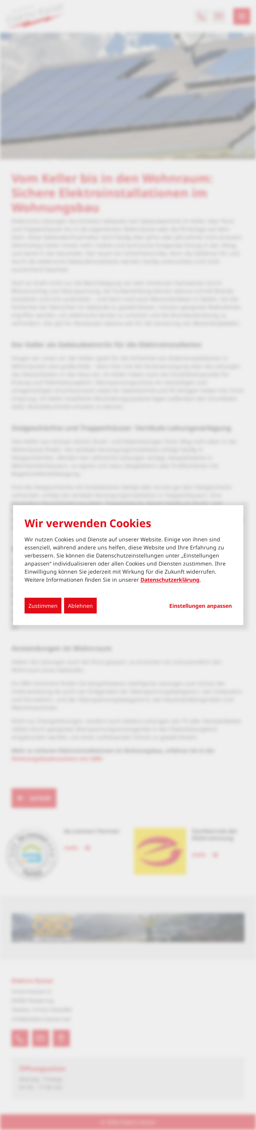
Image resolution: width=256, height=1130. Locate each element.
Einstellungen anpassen (200, 606)
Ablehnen (80, 605)
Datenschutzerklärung (170, 579)
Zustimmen (43, 605)
